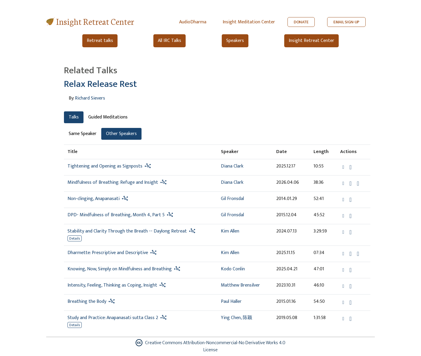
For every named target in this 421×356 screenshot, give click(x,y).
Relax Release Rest (100, 84)
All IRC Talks (169, 41)
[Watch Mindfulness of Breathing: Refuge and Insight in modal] (358, 183)
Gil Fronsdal (232, 199)
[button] (343, 167)
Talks (74, 117)
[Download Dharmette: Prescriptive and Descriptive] (350, 253)
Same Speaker (83, 134)
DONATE (301, 22)
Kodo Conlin (233, 269)
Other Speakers (121, 134)
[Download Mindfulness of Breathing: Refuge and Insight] (350, 183)
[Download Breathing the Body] (350, 302)
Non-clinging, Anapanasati (94, 199)
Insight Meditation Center (249, 22)
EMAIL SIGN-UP (346, 22)
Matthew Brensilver (240, 285)
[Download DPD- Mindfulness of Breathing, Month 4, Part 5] (350, 216)
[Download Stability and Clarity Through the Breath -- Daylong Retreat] (350, 232)
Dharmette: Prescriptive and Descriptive (108, 253)
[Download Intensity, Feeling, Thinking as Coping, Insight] (350, 286)
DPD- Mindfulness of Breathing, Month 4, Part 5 (116, 215)
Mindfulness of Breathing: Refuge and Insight (113, 182)
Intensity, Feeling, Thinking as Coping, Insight (112, 285)
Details (74, 238)
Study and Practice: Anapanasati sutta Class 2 (113, 318)
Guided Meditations (108, 117)
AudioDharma (192, 22)
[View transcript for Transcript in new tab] (358, 254)
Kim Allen (230, 231)
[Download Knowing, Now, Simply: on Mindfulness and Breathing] (350, 270)
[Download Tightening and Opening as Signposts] (350, 167)
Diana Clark (232, 166)
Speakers (235, 41)
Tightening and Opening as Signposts (105, 166)
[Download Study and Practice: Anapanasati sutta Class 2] (350, 318)
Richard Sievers (90, 98)
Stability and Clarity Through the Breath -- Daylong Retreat (127, 231)
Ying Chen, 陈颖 (236, 318)
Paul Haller (231, 301)
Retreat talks (100, 41)
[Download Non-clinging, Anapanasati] (350, 199)
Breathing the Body (87, 301)
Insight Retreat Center (95, 21)
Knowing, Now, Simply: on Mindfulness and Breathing (120, 269)
